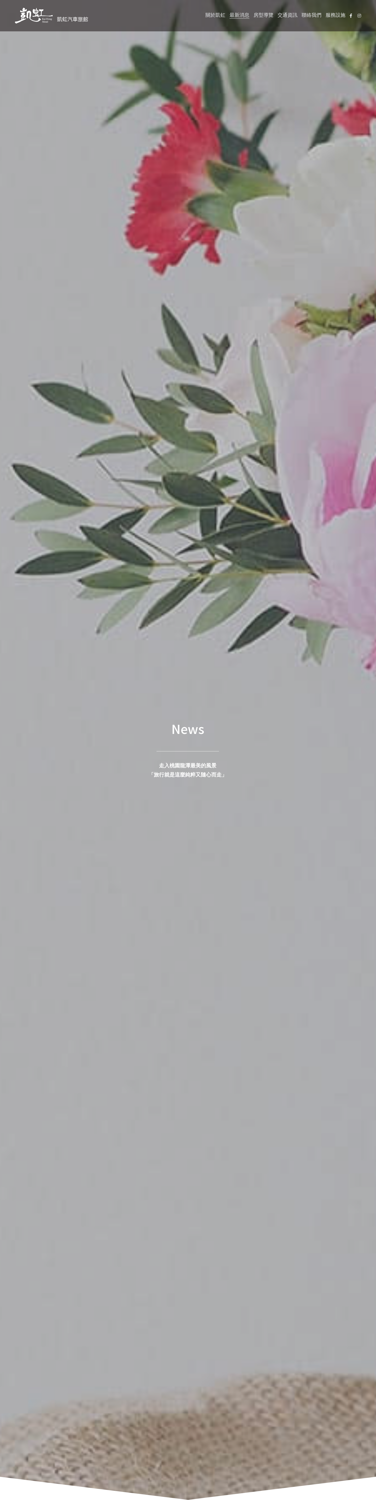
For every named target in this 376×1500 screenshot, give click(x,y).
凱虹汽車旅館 (72, 19)
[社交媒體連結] (351, 16)
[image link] (34, 15)
